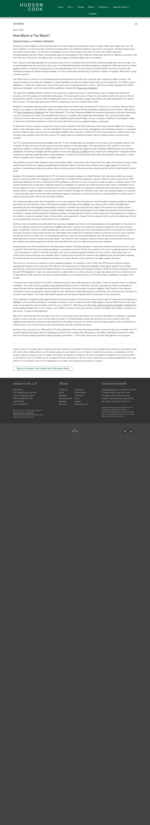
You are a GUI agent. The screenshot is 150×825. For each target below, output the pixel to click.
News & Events (121, 7)
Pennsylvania (80, 392)
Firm (70, 7)
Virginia (78, 401)
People (80, 7)
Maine (61, 392)
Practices (103, 7)
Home (60, 7)
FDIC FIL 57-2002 (79, 151)
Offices (91, 7)
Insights (93, 14)
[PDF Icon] (136, 24)
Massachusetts (65, 398)
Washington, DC (81, 404)
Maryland (63, 395)
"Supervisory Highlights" (87, 88)
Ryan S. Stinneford (45, 41)
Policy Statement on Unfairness (30, 112)
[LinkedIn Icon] (131, 515)
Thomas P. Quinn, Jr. (22, 41)
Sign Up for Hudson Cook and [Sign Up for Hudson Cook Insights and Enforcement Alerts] (42, 368)
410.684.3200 (18, 400)
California (63, 389)
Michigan (62, 401)
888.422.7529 (27, 397)
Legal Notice (29, 411)
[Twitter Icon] (125, 515)
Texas (77, 398)
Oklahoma (79, 389)
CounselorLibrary (109, 388)
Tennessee (79, 395)
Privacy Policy (18, 411)
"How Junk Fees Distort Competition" (108, 305)
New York (63, 404)
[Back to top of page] (74, 516)
